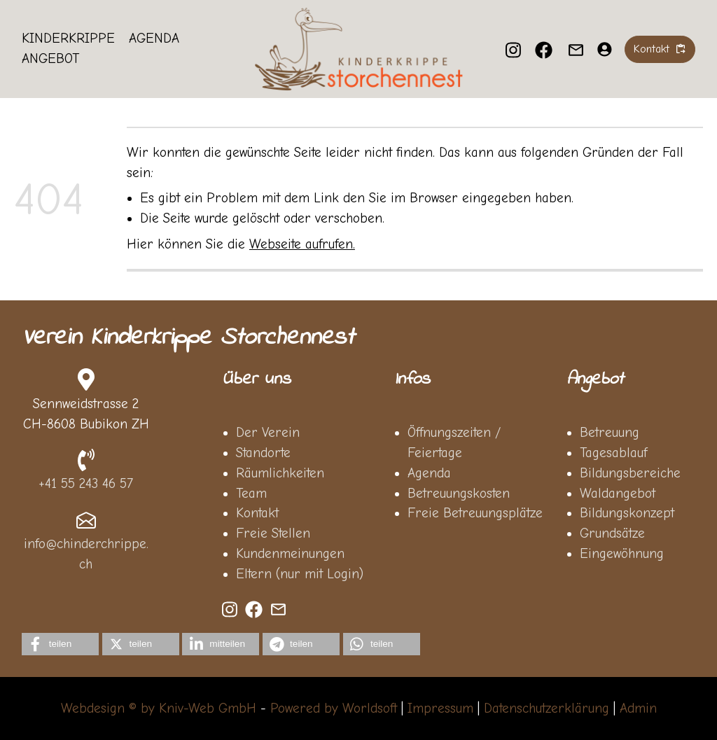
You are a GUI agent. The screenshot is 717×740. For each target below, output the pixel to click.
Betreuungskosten (459, 493)
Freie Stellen (273, 533)
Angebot (50, 59)
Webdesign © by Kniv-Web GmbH (158, 708)
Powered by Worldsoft (333, 708)
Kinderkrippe (68, 38)
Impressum (440, 708)
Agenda (154, 38)
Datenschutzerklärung (546, 708)
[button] (60, 644)
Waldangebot (617, 493)
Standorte (263, 453)
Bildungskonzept (627, 513)
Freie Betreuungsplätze (475, 513)
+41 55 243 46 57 (86, 483)
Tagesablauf (613, 453)
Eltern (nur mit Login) (299, 574)
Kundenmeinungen (290, 553)
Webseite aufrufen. (302, 244)
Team (251, 493)
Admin (638, 708)
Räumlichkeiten (280, 473)
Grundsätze (612, 533)
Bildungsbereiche (630, 473)
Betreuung (609, 432)
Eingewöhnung (622, 553)
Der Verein (268, 432)
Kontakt (257, 513)
